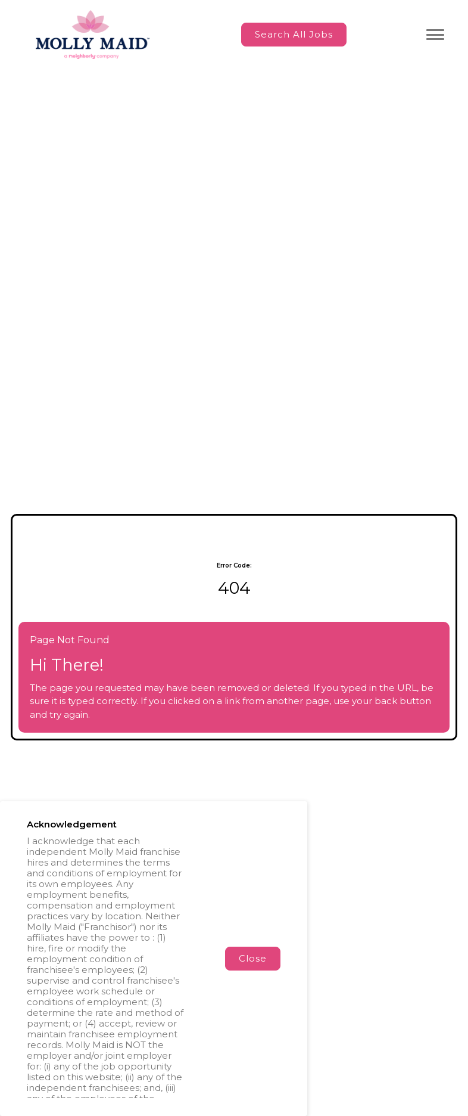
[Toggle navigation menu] (435, 34)
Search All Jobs (294, 34)
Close (253, 958)
